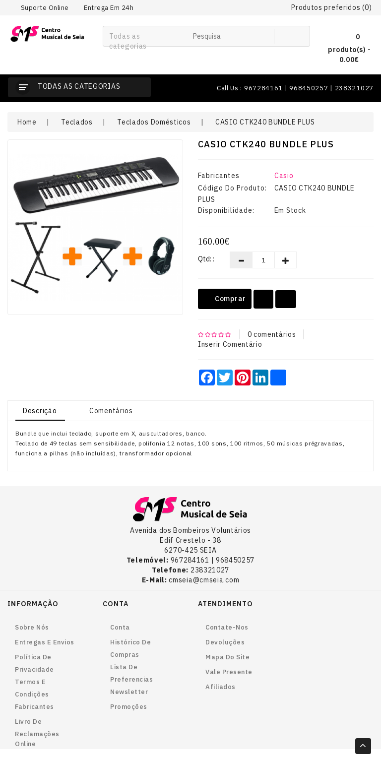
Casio (284, 175)
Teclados (77, 122)
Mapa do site (227, 657)
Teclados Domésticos (153, 122)
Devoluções (225, 642)
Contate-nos (227, 627)
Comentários (111, 410)
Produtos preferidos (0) (331, 7)
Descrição (40, 410)
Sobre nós (32, 627)
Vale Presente (229, 672)
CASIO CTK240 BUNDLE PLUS (265, 122)
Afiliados (220, 687)
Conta (120, 627)
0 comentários (272, 334)
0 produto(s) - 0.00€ (349, 47)
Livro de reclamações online (37, 732)
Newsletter (129, 692)
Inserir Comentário (230, 344)
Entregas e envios (44, 642)
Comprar (225, 299)
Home (27, 122)
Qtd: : (206, 258)
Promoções (128, 706)
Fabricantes (34, 706)
